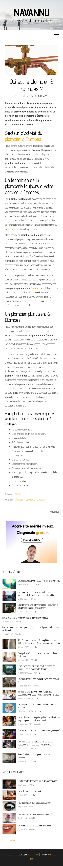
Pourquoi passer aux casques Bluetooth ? (35, 802)
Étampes (35, 288)
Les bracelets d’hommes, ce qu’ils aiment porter (38, 781)
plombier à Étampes (23, 139)
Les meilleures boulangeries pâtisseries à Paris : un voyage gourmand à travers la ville (39, 719)
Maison (18, 494)
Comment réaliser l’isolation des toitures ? (35, 814)
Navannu (31, 13)
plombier (41, 499)
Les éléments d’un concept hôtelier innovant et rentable (25, 617)
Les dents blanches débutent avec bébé (34, 825)
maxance (42, 96)
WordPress (33, 854)
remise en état (13, 229)
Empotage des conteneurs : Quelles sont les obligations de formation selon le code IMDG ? (36, 593)
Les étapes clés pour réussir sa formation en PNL (39, 580)
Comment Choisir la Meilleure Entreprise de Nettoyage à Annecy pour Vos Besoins (35, 743)
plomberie (30, 499)
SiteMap (11, 840)
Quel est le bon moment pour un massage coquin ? (39, 730)
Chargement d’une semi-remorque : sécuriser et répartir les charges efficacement (38, 606)
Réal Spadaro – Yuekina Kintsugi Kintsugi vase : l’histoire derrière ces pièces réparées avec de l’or (39, 642)
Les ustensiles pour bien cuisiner (31, 791)
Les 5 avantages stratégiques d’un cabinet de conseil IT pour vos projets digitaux (36, 667)
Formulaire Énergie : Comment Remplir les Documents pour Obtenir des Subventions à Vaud (38, 693)
